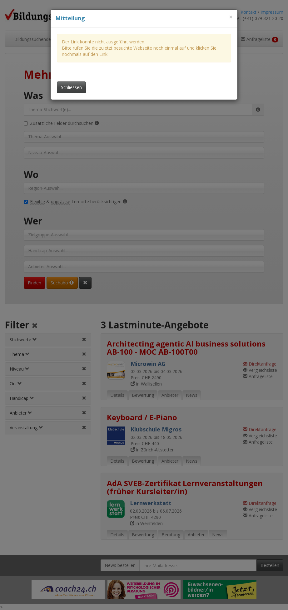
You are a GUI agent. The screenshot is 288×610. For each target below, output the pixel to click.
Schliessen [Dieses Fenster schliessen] (71, 87)
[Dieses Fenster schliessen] (231, 17)
